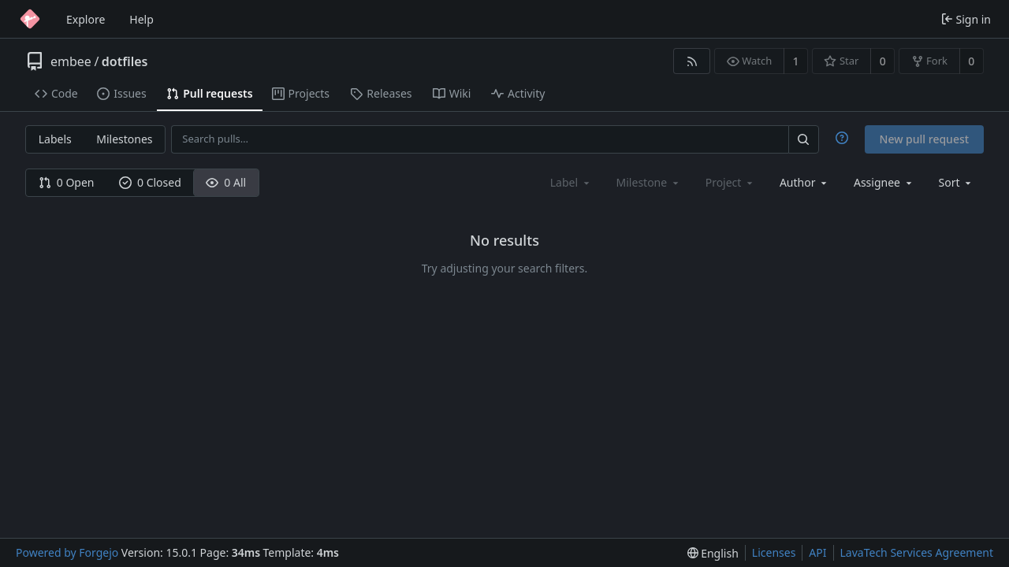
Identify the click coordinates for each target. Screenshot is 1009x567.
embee (70, 61)
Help (141, 19)
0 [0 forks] (971, 61)
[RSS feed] (691, 61)
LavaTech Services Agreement (916, 552)
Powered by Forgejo (67, 552)
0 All (226, 182)
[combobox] (804, 182)
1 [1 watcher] (796, 61)
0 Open (67, 182)
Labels (55, 139)
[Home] (30, 19)
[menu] (957, 182)
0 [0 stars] (883, 61)
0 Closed (150, 182)
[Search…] (803, 139)
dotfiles (125, 61)
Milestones (124, 139)
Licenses (774, 552)
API (817, 552)
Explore (85, 19)
